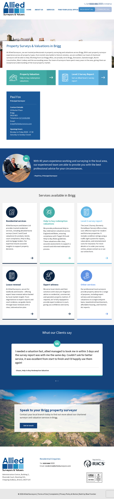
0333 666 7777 (96, 3)
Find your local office (68, 9)
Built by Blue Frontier (87, 494)
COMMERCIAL (103, 9)
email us (108, 4)
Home (28, 9)
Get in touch (28, 425)
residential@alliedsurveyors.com (58, 466)
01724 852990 (24, 118)
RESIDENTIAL (87, 9)
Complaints (53, 494)
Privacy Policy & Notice (69, 494)
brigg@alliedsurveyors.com (21, 124)
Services (50, 9)
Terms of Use (43, 494)
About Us (39, 9)
